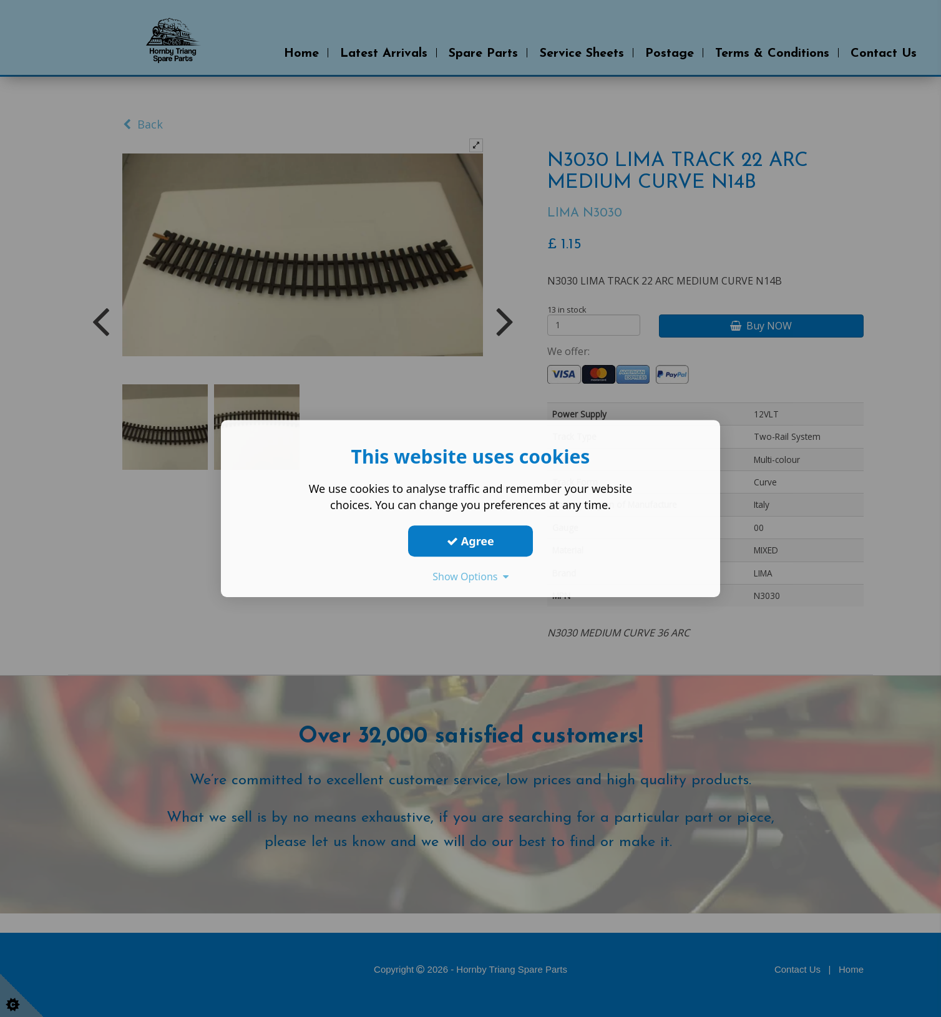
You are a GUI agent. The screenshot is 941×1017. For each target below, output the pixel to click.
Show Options (470, 576)
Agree (470, 540)
